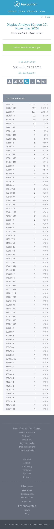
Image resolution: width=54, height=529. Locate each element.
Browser (27, 459)
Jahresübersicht (27, 450)
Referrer (27, 477)
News (42, 11)
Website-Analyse (27, 432)
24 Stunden (27, 436)
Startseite (12, 11)
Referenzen (32, 11)
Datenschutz (27, 497)
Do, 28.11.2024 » (27, 72)
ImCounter (27, 4)
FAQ (27, 513)
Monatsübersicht (27, 446)
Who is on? (27, 439)
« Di (27, 61)
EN (48, 17)
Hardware (27, 470)
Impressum (27, 501)
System (27, 462)
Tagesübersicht (27, 443)
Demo (22, 11)
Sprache (27, 473)
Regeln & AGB (27, 494)
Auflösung (27, 466)
